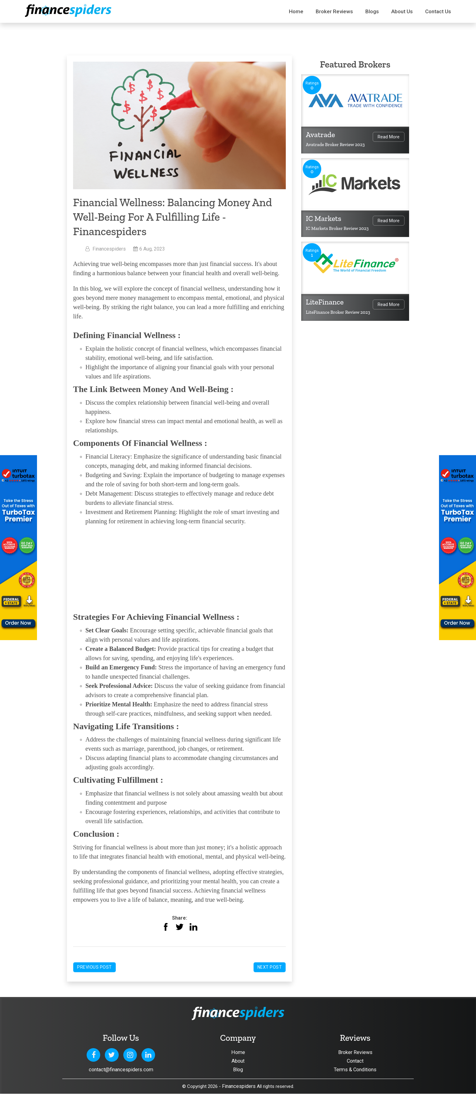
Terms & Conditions (355, 1070)
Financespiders (238, 1087)
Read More (389, 137)
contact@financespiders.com (121, 1070)
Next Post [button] (269, 967)
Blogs (372, 11)
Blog (238, 1070)
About (238, 1061)
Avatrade (320, 134)
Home (296, 11)
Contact (355, 1061)
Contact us (438, 11)
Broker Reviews (334, 11)
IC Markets (323, 218)
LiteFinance (325, 301)
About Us (402, 11)
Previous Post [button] (94, 967)
